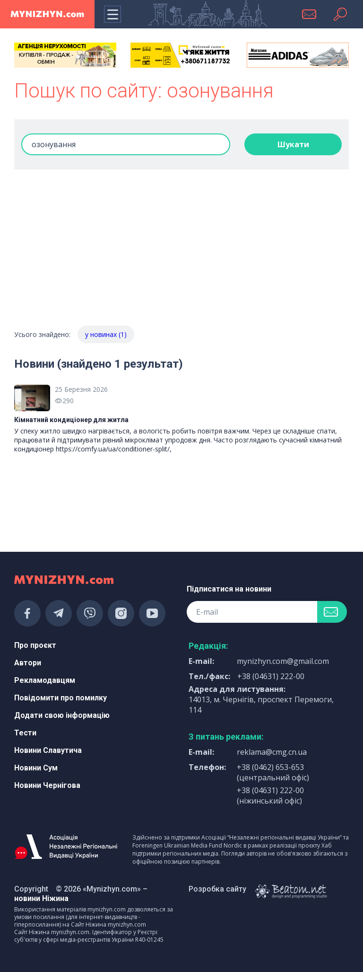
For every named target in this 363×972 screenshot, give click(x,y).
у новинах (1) (106, 334)
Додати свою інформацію (62, 715)
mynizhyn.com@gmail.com (283, 661)
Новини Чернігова (47, 785)
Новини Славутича (48, 750)
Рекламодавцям (44, 680)
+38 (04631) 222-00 (270, 676)
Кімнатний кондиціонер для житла (71, 420)
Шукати (293, 144)
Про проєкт (35, 645)
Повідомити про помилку (60, 697)
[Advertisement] (181, 254)
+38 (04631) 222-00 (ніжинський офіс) (270, 795)
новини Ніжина (41, 898)
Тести (25, 732)
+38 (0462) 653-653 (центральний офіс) (273, 772)
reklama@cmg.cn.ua (272, 752)
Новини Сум (36, 767)
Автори (27, 662)
